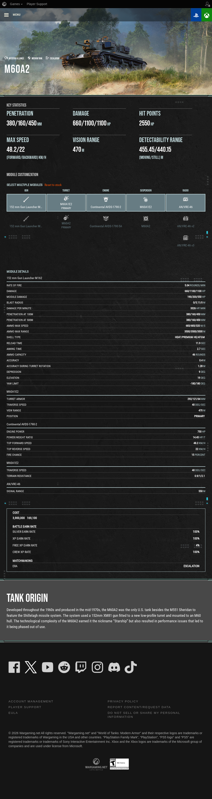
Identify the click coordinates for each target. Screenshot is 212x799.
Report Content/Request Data (140, 707)
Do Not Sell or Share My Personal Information (145, 715)
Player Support (25, 707)
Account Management (31, 701)
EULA (13, 713)
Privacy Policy (124, 701)
